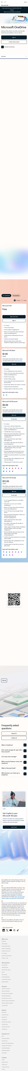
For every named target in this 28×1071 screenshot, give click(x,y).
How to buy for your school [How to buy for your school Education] (6, 998)
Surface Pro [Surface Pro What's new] (4, 941)
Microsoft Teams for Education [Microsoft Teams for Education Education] (7, 993)
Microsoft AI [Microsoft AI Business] (4, 1012)
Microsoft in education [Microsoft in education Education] (6, 988)
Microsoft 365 (4, 5)
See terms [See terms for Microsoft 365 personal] (19, 411)
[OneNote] (18, 468)
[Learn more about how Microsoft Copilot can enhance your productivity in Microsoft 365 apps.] (14, 827)
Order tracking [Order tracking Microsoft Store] (4, 974)
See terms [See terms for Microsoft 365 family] (19, 488)
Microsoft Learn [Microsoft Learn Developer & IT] (4, 1040)
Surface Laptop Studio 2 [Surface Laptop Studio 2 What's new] (6, 946)
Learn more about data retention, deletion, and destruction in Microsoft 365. (13, 897)
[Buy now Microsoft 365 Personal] (14, 415)
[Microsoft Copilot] (3, 468)
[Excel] (9, 468)
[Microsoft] (14, 1)
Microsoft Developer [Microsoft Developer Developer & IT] (5, 1038)
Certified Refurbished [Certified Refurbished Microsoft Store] (5, 977)
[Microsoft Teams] (6, 471)
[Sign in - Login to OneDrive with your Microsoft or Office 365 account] (14, 37)
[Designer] (9, 471)
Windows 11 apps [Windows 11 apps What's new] (5, 958)
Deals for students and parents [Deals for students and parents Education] (7, 1003)
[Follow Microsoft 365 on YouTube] (10, 930)
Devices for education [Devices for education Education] (6, 991)
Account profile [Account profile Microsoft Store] (4, 965)
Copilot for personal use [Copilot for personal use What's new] (6, 950)
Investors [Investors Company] (3, 1069)
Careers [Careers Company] (3, 1059)
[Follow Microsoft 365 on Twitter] (7, 930)
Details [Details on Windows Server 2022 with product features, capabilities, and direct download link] (6, 883)
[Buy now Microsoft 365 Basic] (14, 364)
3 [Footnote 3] (17, 821)
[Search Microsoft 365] (5, 2)
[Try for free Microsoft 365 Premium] (14, 419)
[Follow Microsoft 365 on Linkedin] (3, 930)
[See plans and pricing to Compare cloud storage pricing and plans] (14, 47)
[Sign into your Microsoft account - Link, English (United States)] (14, 320)
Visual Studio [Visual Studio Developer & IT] (4, 1052)
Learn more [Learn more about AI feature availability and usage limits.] (19, 921)
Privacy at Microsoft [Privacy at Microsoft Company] (5, 1066)
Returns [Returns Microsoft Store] (3, 972)
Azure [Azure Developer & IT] (3, 1036)
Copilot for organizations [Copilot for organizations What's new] (6, 948)
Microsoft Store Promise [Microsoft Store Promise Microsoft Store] (6, 979)
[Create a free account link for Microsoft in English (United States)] (14, 42)
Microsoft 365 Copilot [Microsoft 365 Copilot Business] (6, 1026)
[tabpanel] (14, 428)
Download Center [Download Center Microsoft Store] (5, 967)
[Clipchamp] (12, 471)
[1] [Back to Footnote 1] (2, 885)
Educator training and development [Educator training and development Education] (8, 1000)
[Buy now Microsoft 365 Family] (14, 491)
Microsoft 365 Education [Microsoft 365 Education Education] (6, 995)
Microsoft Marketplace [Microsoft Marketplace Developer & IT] (6, 1048)
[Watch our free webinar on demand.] (12, 12)
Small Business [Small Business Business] (4, 1029)
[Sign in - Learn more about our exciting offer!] (14, 316)
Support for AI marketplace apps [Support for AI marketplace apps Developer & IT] (7, 1043)
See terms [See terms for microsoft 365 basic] (19, 360)
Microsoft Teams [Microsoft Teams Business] (5, 1024)
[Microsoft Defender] (3, 471)
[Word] (6, 468)
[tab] (6, 295)
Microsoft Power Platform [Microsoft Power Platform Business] (6, 1022)
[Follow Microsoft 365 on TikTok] (18, 930)
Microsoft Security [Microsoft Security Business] (5, 1014)
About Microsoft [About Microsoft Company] (5, 1062)
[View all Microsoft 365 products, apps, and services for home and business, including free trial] (4, 680)
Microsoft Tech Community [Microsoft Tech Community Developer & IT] (6, 1045)
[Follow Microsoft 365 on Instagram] (14, 930)
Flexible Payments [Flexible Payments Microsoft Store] (5, 981)
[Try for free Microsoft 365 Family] (14, 495)
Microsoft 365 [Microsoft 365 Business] (4, 1019)
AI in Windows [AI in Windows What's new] (4, 953)
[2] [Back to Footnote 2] (2, 900)
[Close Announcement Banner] (25, 8)
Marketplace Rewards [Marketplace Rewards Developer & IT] (6, 1050)
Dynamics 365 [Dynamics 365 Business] (4, 1017)
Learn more (17, 915)
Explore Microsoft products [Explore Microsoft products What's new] (6, 955)
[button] (14, 56)
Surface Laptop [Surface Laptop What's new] (4, 943)
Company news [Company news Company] (4, 1064)
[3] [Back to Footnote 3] (2, 917)
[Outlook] (3, 395)
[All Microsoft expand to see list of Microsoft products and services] (2, 2)
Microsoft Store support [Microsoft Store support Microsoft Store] (6, 969)
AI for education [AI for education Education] (5, 1005)
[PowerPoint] (12, 468)
